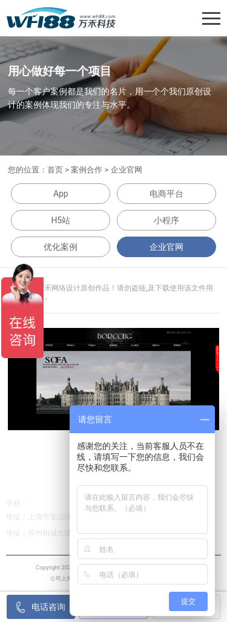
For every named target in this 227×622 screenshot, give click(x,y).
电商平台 (166, 193)
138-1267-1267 (52, 503)
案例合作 (86, 169)
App (60, 193)
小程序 (166, 220)
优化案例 (60, 247)
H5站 (60, 220)
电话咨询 (41, 607)
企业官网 (126, 169)
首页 (55, 169)
